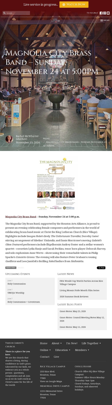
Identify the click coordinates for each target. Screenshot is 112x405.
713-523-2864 (92, 13)
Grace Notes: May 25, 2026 (73, 311)
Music (21, 267)
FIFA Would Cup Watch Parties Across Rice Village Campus (81, 282)
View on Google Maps (51, 381)
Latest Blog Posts (69, 304)
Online (45, 350)
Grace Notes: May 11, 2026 (73, 327)
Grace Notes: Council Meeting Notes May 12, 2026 (82, 319)
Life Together (91, 343)
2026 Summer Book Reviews (74, 296)
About (57, 343)
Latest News (65, 274)
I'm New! (71, 343)
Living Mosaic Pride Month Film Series (79, 290)
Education (63, 350)
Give (56, 356)
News (46, 138)
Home (43, 343)
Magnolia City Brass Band (20, 216)
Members (82, 350)
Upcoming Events (17, 274)
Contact (44, 356)
